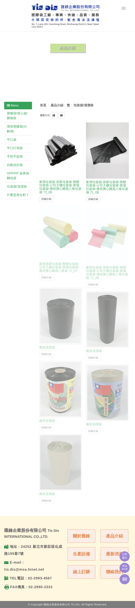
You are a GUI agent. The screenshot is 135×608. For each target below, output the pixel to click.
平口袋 (11, 139)
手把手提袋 (15, 156)
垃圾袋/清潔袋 (17, 186)
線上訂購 (81, 571)
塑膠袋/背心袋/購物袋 (17, 116)
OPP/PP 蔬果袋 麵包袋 (18, 176)
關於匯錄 (81, 536)
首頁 (43, 105)
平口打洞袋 (15, 148)
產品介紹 (114, 536)
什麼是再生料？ (18, 195)
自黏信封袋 (15, 165)
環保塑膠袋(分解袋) (17, 129)
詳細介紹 (46, 198)
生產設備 (81, 553)
